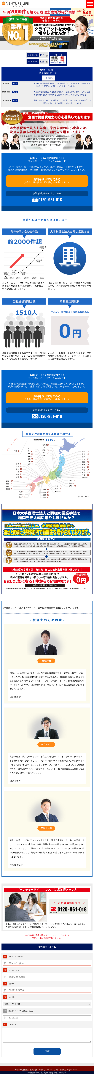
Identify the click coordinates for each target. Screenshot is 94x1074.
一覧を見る (48, 78)
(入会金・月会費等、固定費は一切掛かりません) (47, 181)
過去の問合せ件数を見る (57, 63)
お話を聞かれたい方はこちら (47, 193)
